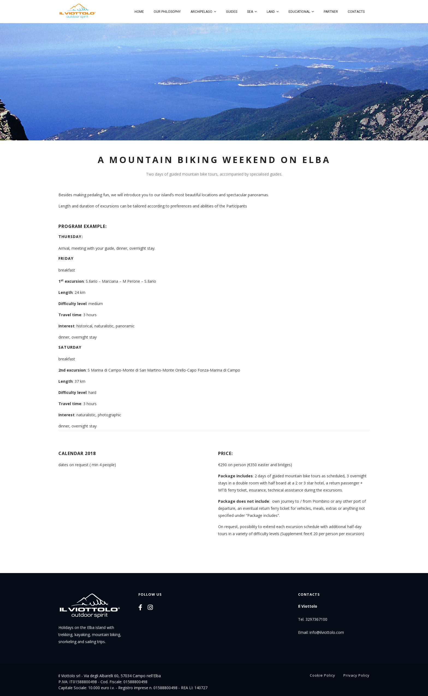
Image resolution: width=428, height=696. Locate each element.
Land (271, 12)
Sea (250, 12)
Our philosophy (167, 12)
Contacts (356, 12)
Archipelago (201, 12)
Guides (231, 12)
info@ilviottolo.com (327, 632)
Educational (299, 12)
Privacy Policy (356, 675)
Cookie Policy (322, 675)
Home (139, 12)
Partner (331, 12)
